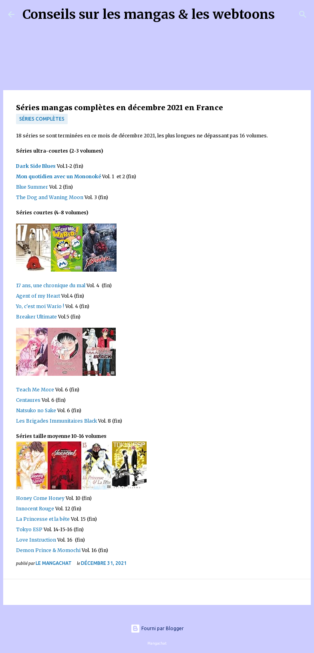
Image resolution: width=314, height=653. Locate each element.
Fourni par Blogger (157, 628)
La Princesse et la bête (43, 519)
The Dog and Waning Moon (49, 197)
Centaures (28, 400)
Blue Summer (32, 187)
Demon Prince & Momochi (48, 550)
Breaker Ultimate (37, 317)
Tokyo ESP (29, 529)
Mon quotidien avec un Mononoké (58, 176)
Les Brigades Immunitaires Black (56, 421)
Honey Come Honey (40, 498)
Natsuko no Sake (36, 410)
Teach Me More (35, 390)
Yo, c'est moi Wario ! (40, 306)
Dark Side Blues (36, 166)
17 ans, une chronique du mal (50, 285)
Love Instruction (36, 540)
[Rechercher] (286, 14)
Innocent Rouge (35, 509)
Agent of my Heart (38, 296)
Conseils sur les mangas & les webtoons (148, 14)
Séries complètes (41, 118)
